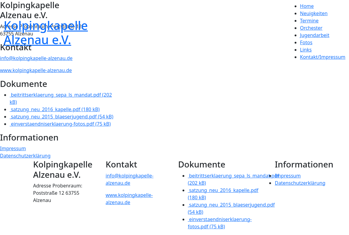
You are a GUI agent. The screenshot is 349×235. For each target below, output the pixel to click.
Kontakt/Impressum (322, 57)
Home (307, 6)
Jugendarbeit (314, 35)
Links (306, 49)
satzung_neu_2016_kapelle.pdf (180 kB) (55, 109)
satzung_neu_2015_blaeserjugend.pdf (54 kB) (61, 116)
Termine (309, 20)
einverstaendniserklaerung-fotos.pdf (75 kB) (60, 124)
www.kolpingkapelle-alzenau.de (36, 70)
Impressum (13, 148)
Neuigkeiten (314, 13)
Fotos (306, 42)
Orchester (311, 28)
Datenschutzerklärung (25, 155)
